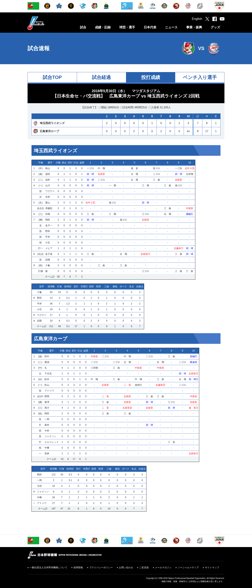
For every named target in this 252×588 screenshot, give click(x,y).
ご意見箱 (144, 567)
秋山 (47, 168)
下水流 (48, 373)
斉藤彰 (48, 208)
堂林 (46, 453)
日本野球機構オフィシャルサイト (46, 23)
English (197, 18)
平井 (47, 237)
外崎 (47, 214)
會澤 (46, 402)
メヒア (48, 248)
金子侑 (48, 254)
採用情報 (78, 567)
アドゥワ (49, 390)
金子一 (48, 225)
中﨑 (46, 447)
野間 (46, 396)
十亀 (47, 265)
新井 (46, 425)
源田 (47, 174)
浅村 (47, 179)
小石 (47, 242)
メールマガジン (163, 567)
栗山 (47, 202)
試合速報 (39, 48)
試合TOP (52, 77)
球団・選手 (127, 27)
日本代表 (150, 27)
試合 (83, 27)
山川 (47, 185)
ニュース (171, 27)
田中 (46, 356)
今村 (46, 430)
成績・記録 (103, 27)
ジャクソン (50, 436)
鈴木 (46, 379)
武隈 (47, 259)
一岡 (46, 419)
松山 (46, 385)
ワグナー (50, 191)
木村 (47, 197)
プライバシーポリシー (101, 567)
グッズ (215, 27)
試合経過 (101, 77)
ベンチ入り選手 (200, 77)
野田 (47, 231)
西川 (46, 407)
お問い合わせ (126, 567)
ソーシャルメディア (188, 567)
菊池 (46, 362)
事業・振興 (194, 27)
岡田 (47, 219)
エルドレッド (51, 442)
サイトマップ (212, 567)
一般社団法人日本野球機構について (48, 567)
